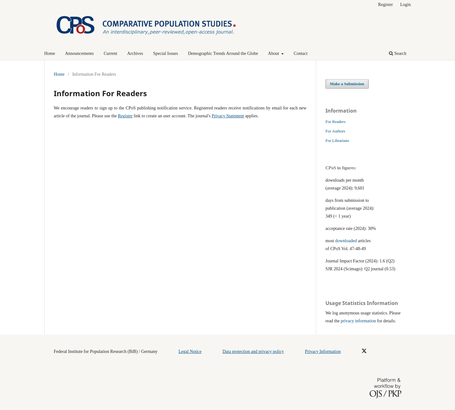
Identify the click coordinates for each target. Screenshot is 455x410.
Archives (135, 53)
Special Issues (165, 53)
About (274, 53)
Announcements (79, 53)
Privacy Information (323, 351)
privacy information (358, 321)
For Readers (335, 121)
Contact (301, 53)
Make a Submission (347, 83)
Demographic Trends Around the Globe (223, 53)
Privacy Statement (228, 116)
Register (385, 4)
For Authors (335, 131)
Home (49, 53)
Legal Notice (190, 351)
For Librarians (337, 140)
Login (405, 4)
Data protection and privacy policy (253, 351)
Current (110, 53)
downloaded (346, 240)
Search (397, 53)
